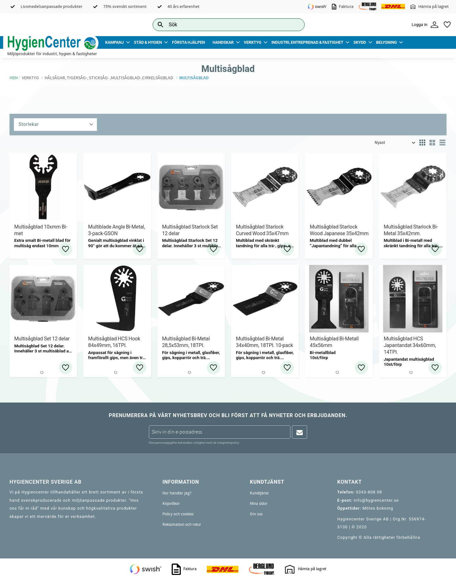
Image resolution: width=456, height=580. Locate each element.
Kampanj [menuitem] (114, 42)
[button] (447, 25)
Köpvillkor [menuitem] (171, 503)
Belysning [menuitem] (386, 42)
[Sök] (295, 24)
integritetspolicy (228, 442)
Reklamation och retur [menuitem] (181, 524)
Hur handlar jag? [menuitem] (177, 493)
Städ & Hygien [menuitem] (148, 42)
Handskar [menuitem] (223, 42)
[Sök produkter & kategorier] (221, 24)
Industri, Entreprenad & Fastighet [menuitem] (307, 42)
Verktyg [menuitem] (252, 42)
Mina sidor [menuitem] (259, 503)
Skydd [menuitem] (359, 42)
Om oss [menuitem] (256, 514)
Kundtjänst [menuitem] (259, 493)
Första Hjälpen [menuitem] (188, 42)
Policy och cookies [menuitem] (177, 514)
